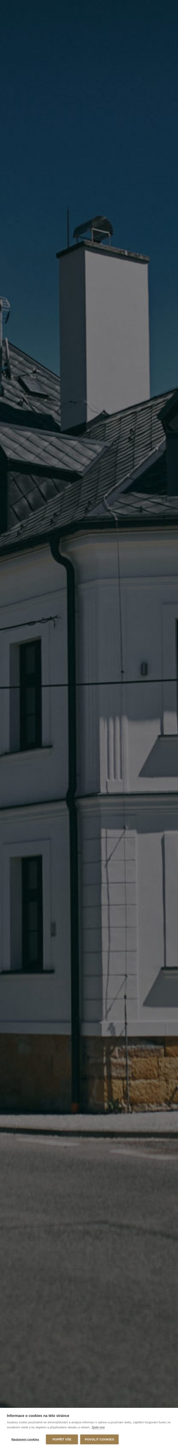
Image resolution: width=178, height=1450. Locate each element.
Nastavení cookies (25, 1439)
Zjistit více (98, 1427)
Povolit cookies (99, 1439)
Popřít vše (62, 1439)
